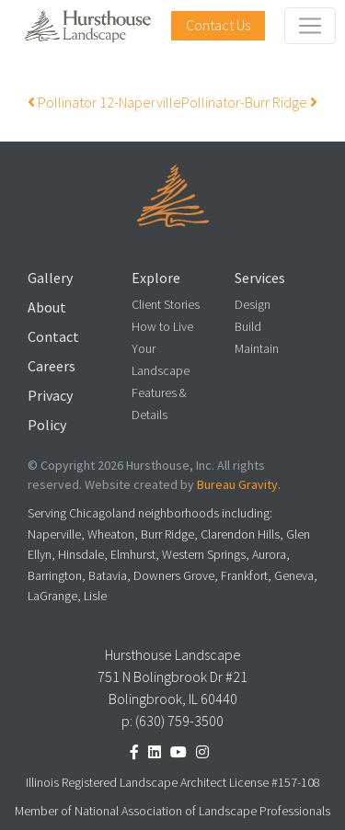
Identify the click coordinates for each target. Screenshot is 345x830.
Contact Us (218, 25)
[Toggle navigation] (310, 25)
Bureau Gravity (237, 485)
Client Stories (166, 304)
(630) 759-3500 (179, 721)
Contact (53, 337)
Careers (51, 366)
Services (260, 278)
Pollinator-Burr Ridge (249, 102)
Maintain (257, 349)
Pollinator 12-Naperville (104, 102)
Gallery (50, 278)
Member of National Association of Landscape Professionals (172, 811)
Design (252, 304)
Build (248, 326)
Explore (156, 278)
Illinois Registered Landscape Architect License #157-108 (173, 782)
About (47, 307)
